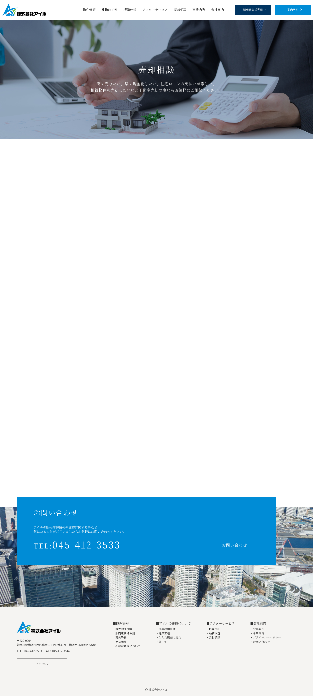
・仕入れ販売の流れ (168, 637)
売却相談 (180, 9)
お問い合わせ (234, 545)
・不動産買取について (127, 646)
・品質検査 (213, 633)
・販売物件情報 (122, 629)
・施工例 (161, 642)
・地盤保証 (213, 629)
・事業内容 (257, 633)
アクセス (42, 664)
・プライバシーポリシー (265, 637)
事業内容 (198, 9)
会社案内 (217, 9)
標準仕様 (130, 9)
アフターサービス (155, 9)
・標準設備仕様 (165, 629)
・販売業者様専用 (124, 633)
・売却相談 (120, 642)
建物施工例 (110, 9)
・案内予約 (120, 637)
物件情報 (89, 9)
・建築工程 (163, 633)
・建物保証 (213, 637)
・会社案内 (257, 629)
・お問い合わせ (260, 642)
